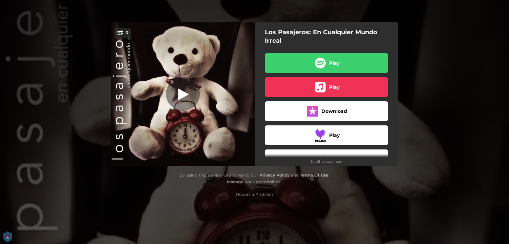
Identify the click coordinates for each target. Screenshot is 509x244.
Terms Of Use (314, 175)
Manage (235, 181)
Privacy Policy (274, 175)
